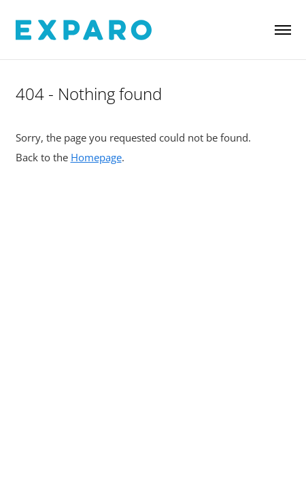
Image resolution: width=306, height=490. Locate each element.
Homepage (96, 157)
